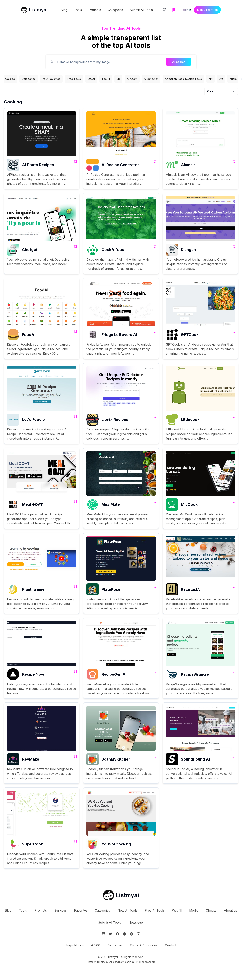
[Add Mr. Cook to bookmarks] (234, 501)
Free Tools (74, 78)
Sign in (187, 9)
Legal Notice (75, 945)
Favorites (80, 910)
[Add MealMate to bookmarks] (155, 501)
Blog (64, 10)
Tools (78, 10)
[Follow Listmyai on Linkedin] (103, 934)
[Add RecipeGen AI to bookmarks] (155, 671)
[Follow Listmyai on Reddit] (131, 934)
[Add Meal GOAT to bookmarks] (75, 501)
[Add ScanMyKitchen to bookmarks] (155, 756)
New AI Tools (127, 910)
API (211, 78)
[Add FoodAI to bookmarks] (75, 331)
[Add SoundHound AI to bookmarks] (234, 756)
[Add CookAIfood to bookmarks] (155, 246)
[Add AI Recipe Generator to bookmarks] (155, 162)
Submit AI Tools (141, 10)
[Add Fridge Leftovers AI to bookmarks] (155, 331)
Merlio (193, 910)
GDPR (95, 945)
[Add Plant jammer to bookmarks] (75, 586)
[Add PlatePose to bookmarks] (155, 586)
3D (118, 78)
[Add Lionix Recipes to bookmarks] (155, 416)
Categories (115, 10)
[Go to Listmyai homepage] (121, 895)
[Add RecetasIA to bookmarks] (234, 586)
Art (221, 78)
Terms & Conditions (143, 945)
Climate (211, 910)
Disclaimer (114, 945)
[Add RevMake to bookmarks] (75, 756)
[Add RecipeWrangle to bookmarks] (234, 671)
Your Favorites (51, 78)
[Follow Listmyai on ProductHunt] (124, 934)
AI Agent (132, 78)
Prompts (95, 10)
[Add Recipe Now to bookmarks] (75, 671)
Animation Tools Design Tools (183, 78)
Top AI (106, 78)
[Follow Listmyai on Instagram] (138, 934)
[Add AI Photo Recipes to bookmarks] (75, 162)
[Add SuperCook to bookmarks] (75, 841)
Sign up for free (207, 9)
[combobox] (221, 91)
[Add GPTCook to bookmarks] (234, 331)
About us (230, 910)
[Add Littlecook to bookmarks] (234, 416)
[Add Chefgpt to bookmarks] (75, 246)
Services (60, 910)
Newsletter (136, 922)
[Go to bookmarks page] (174, 9)
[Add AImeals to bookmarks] (234, 162)
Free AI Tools (154, 910)
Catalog (10, 78)
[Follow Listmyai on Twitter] (110, 934)
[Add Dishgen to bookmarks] (234, 246)
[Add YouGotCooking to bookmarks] (155, 841)
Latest (91, 78)
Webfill (177, 910)
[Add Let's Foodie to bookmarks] (75, 416)
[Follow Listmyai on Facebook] (117, 934)
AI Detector (151, 78)
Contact (170, 945)
